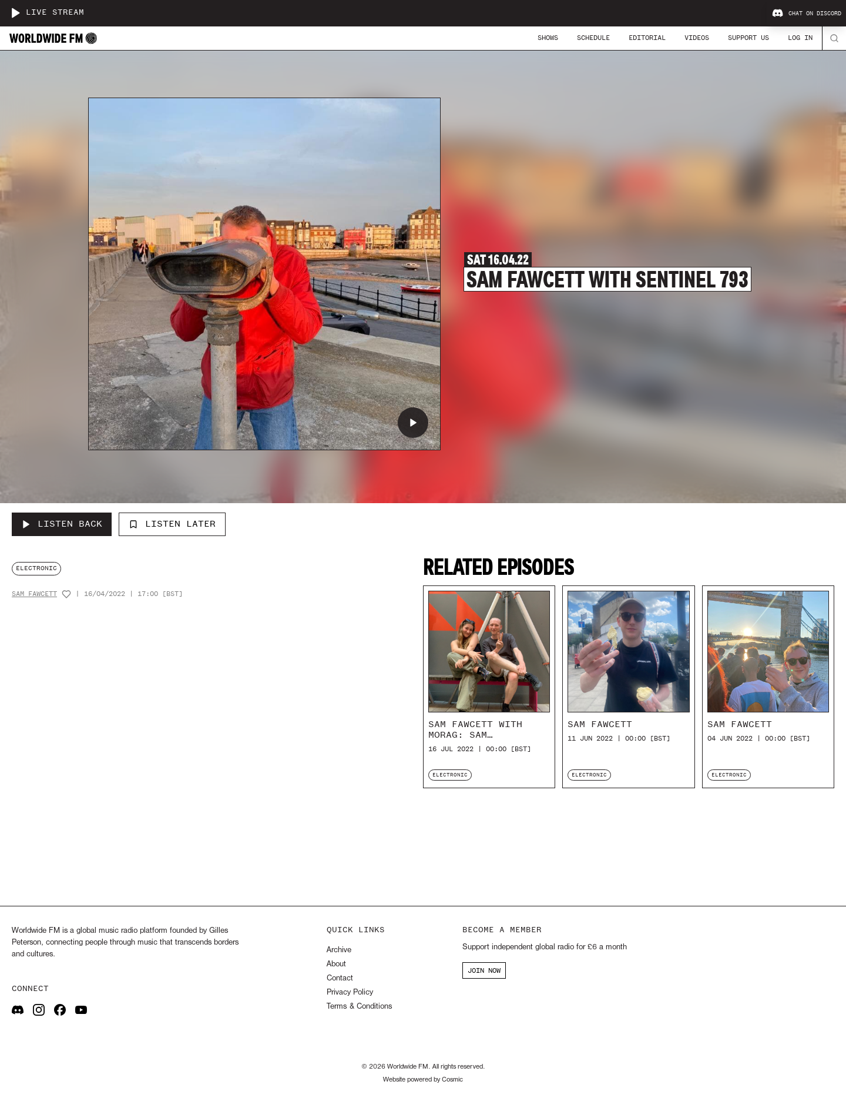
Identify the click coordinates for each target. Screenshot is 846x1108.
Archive (339, 950)
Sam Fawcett (34, 594)
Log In (800, 38)
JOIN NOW (484, 970)
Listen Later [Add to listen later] (172, 523)
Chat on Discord (806, 13)
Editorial (647, 38)
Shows (548, 38)
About (336, 964)
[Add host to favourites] (66, 594)
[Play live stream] (15, 13)
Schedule (593, 38)
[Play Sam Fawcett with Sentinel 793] (413, 422)
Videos (696, 38)
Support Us (748, 38)
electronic (36, 568)
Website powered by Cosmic (423, 1080)
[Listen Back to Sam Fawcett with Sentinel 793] (62, 524)
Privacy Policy (350, 992)
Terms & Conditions (359, 1006)
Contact (340, 978)
